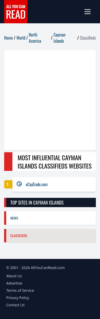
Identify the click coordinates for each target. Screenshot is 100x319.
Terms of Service (20, 290)
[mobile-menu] (89, 12)
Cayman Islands (59, 38)
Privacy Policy (17, 297)
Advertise (14, 283)
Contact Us (15, 304)
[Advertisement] (50, 100)
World (20, 38)
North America (35, 38)
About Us (14, 275)
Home (8, 38)
